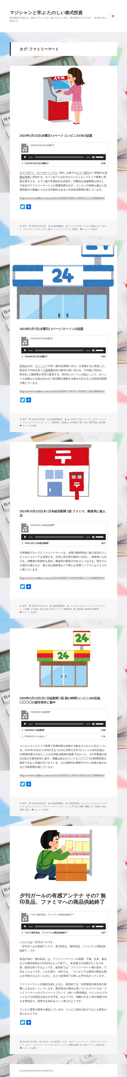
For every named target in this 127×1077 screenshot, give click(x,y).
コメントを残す (90, 229)
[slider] (59, 157)
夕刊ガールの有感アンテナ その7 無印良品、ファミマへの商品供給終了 (63, 898)
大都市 (97, 806)
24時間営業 (73, 803)
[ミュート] (93, 157)
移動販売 (68, 609)
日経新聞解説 (57, 226)
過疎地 (88, 609)
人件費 (26, 609)
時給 (27, 809)
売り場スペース (87, 1044)
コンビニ (87, 419)
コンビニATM (74, 226)
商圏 (81, 806)
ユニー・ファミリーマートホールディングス (46, 1044)
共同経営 (74, 422)
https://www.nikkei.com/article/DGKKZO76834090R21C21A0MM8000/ (62, 578)
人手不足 (73, 806)
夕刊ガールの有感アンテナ (54, 1041)
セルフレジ (84, 605)
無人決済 (44, 609)
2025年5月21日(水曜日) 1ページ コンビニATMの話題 (56, 136)
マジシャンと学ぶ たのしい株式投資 (46, 12)
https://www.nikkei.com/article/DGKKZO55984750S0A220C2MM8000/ (62, 775)
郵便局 (96, 609)
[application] (63, 157)
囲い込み (84, 422)
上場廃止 (64, 422)
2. (34, 736)
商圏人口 (89, 806)
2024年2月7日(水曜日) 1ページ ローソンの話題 (51, 329)
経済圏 (102, 422)
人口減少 (34, 609)
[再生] (25, 157)
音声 (24, 226)
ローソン (40, 366)
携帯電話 (93, 422)
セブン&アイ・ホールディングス (38, 172)
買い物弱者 (78, 609)
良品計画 (100, 1044)
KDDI (23, 366)
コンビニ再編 (89, 226)
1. (35, 163)
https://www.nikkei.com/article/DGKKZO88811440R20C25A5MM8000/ (62, 198)
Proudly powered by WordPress (36, 1070)
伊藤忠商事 (73, 1044)
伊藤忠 (75, 229)
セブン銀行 (83, 172)
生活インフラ (56, 609)
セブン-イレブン (33, 806)
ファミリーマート (62, 229)
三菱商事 (48, 370)
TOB (79, 419)
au (68, 419)
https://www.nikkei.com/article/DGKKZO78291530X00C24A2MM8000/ (62, 391)
